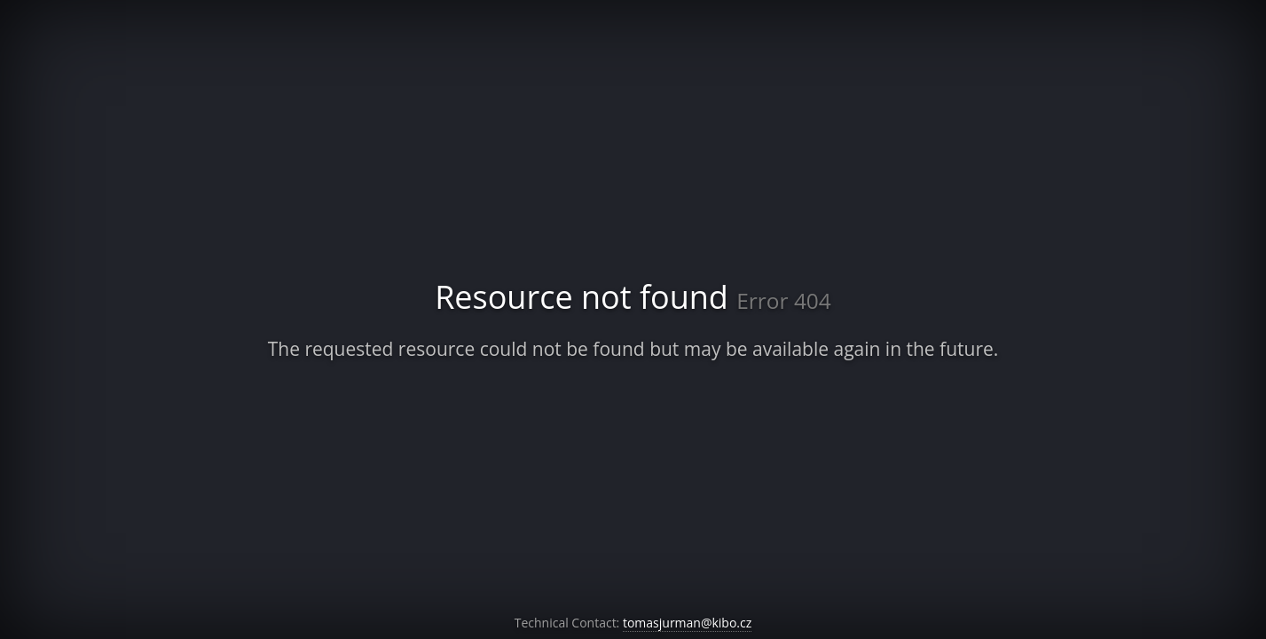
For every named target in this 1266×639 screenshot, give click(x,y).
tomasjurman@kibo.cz (687, 622)
